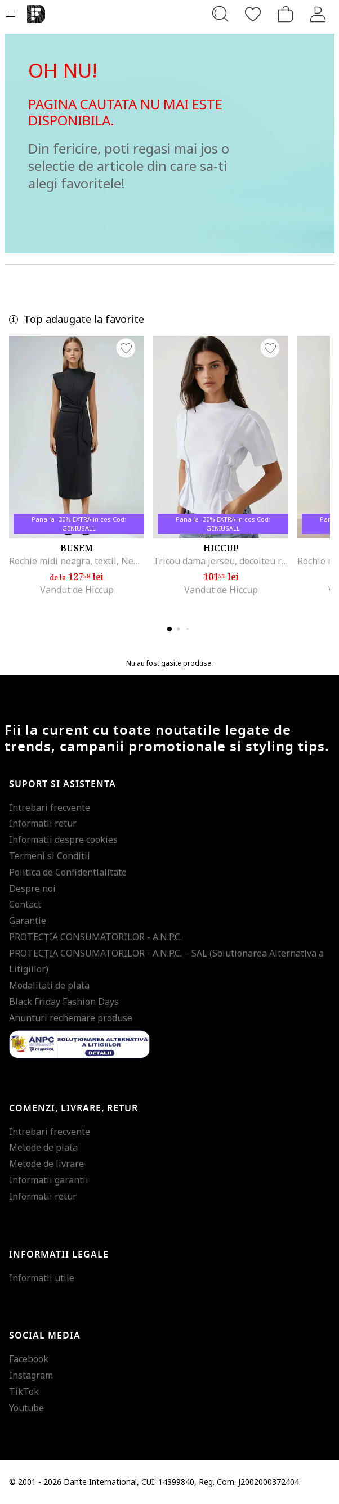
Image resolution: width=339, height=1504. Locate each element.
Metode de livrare (46, 1163)
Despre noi (32, 888)
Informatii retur (43, 823)
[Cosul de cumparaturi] (285, 14)
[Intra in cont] (318, 14)
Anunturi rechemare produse (70, 1018)
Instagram (31, 1375)
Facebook (28, 1359)
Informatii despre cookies (63, 839)
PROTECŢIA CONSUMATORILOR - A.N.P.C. (95, 937)
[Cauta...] (220, 14)
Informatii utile (41, 1278)
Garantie (27, 920)
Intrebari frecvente (49, 807)
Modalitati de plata (49, 985)
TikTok (24, 1391)
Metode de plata (43, 1147)
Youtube (26, 1408)
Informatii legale (59, 1254)
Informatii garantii (48, 1180)
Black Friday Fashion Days (64, 1001)
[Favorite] (252, 14)
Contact (25, 904)
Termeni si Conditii (49, 856)
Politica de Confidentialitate (68, 872)
